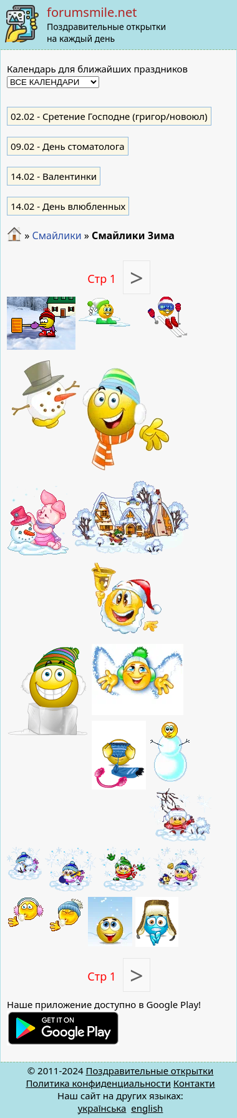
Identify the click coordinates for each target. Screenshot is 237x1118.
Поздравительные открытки (149, 1070)
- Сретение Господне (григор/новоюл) (109, 116)
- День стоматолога (68, 146)
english (147, 1108)
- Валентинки (54, 176)
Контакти (194, 1083)
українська (102, 1108)
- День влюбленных (68, 206)
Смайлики (56, 235)
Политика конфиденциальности (98, 1083)
